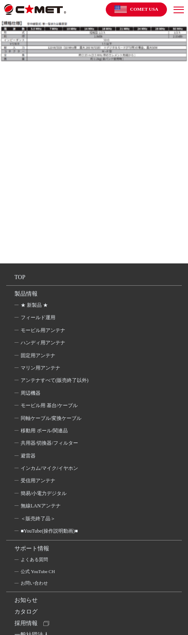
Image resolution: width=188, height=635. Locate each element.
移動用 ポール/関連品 (44, 431)
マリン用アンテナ (40, 368)
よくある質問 (34, 559)
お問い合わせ (34, 583)
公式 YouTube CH (38, 571)
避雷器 (28, 456)
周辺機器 (30, 393)
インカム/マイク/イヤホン (49, 468)
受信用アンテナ (38, 480)
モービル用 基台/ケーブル (49, 405)
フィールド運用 (38, 317)
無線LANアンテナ (41, 506)
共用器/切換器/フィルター (49, 443)
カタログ (26, 612)
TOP (19, 277)
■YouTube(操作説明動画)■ (49, 531)
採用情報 (26, 623)
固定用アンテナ (38, 355)
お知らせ (26, 600)
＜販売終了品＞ (38, 518)
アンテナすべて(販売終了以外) (54, 380)
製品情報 (26, 294)
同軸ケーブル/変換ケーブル (51, 418)
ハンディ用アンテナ (43, 343)
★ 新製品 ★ (34, 305)
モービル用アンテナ (43, 330)
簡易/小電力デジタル (44, 493)
